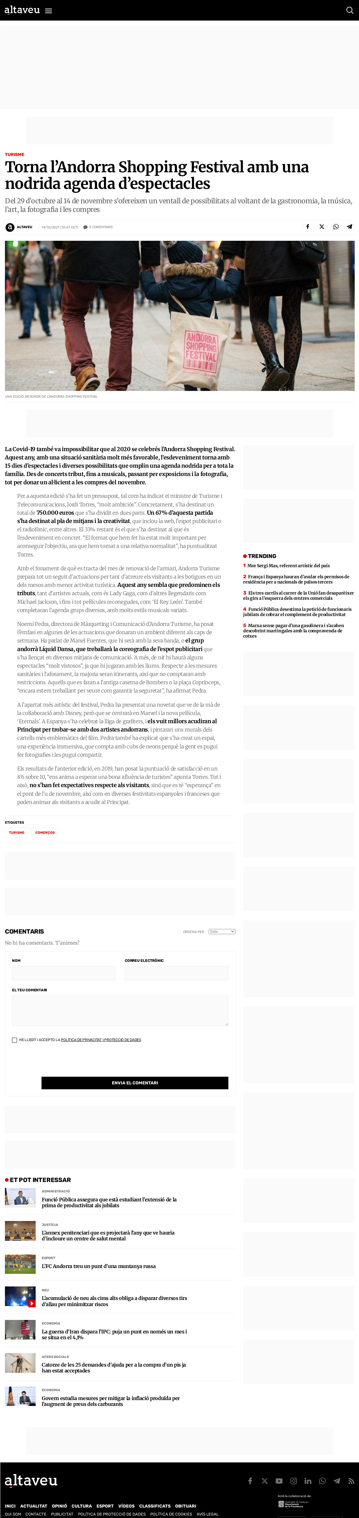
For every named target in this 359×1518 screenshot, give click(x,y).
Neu (45, 1278)
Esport (48, 1245)
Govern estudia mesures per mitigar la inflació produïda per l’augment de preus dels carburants (111, 1389)
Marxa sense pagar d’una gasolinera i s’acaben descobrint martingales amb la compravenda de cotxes (293, 631)
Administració (56, 1179)
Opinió (59, 1493)
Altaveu (24, 227)
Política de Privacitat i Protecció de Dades (101, 1040)
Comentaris (101, 227)
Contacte (36, 1501)
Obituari (185, 1493)
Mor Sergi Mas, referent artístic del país (288, 565)
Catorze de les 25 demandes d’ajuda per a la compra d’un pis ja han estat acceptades (114, 1355)
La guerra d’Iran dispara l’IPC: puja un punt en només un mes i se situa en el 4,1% (114, 1322)
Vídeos (126, 1493)
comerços (45, 833)
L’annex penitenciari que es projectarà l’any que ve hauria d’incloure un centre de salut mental (108, 1223)
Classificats (155, 1493)
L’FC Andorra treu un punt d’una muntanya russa (99, 1254)
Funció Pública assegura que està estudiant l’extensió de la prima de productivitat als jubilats (109, 1190)
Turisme (14, 154)
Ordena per (193, 932)
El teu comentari (29, 990)
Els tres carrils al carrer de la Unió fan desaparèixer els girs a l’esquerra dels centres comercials (298, 595)
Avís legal (208, 1501)
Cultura (82, 1493)
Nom (16, 960)
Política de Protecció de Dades (112, 1501)
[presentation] (58, 1065)
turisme (16, 833)
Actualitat (33, 1493)
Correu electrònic (144, 960)
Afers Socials (55, 1344)
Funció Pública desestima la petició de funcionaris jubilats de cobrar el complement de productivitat (297, 612)
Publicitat (62, 1501)
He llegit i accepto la (76, 1040)
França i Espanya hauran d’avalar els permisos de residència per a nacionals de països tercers (296, 579)
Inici (10, 1493)
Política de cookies (171, 1501)
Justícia (50, 1212)
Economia (51, 1311)
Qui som (13, 1501)
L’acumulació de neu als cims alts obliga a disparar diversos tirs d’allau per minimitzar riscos (114, 1288)
